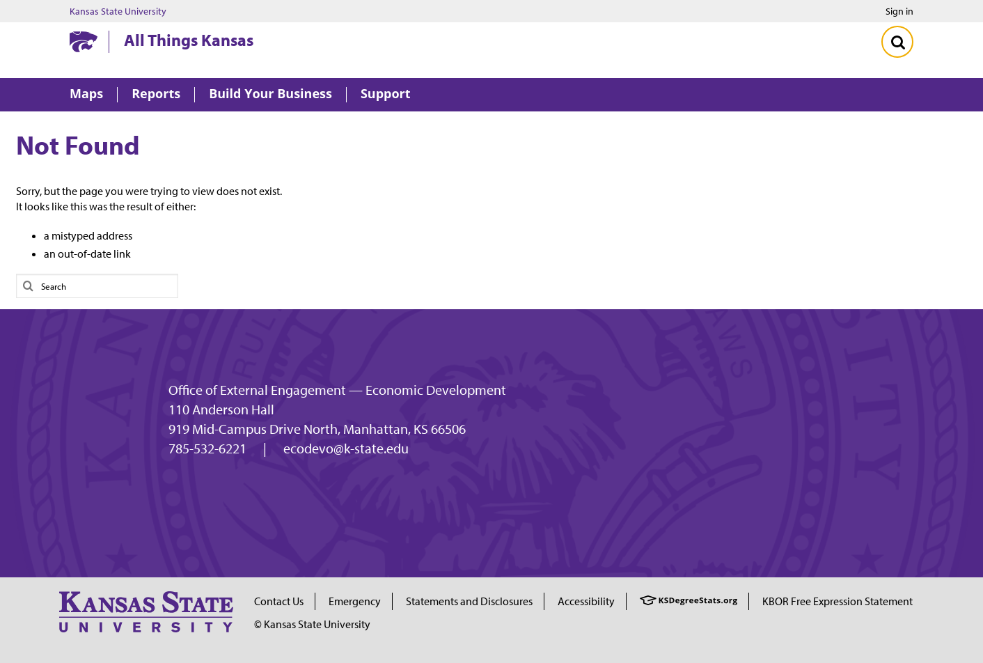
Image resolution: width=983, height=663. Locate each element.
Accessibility (586, 601)
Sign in (899, 11)
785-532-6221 (207, 448)
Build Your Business (270, 94)
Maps (86, 94)
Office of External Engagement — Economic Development (337, 390)
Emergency (355, 601)
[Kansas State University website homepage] (83, 42)
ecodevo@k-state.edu (346, 448)
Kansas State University (118, 11)
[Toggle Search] (897, 42)
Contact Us (279, 601)
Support (386, 94)
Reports (156, 94)
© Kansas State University (312, 624)
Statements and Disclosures (469, 601)
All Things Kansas (188, 39)
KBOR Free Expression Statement (837, 601)
